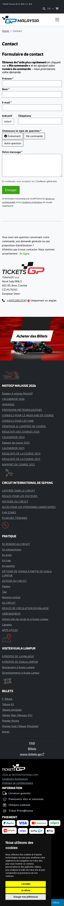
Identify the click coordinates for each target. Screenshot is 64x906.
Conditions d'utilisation (31, 202)
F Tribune (7, 698)
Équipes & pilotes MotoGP (17, 393)
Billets (32, 749)
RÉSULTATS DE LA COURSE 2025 (21, 459)
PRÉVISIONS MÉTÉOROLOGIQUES (22, 410)
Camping (7, 624)
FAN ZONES (9, 512)
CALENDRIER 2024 (13, 437)
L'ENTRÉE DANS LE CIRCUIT (18, 490)
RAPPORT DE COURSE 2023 (18, 464)
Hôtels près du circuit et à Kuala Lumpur (25, 619)
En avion (7, 555)
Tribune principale (12, 709)
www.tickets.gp (32, 754)
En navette (8, 566)
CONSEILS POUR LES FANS (18, 420)
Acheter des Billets (32, 335)
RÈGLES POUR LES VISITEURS (19, 496)
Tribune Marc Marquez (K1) (17, 715)
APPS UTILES (10, 630)
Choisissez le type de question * (21, 130)
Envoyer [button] (11, 190)
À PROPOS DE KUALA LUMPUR (20, 661)
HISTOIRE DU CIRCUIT (15, 501)
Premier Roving (10, 720)
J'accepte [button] (25, 884)
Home (5, 31)
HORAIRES (8, 404)
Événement (12, 136)
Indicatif (7, 115)
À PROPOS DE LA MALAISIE (18, 656)
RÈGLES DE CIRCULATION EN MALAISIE (25, 608)
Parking (6, 586)
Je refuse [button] (25, 890)
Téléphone (24, 115)
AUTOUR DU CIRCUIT (14, 581)
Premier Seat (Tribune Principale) (20, 726)
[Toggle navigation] (57, 19)
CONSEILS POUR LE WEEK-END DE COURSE (28, 415)
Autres (6, 731)
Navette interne (11, 597)
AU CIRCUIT (9, 602)
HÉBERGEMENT (11, 613)
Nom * (6, 89)
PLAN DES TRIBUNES (14, 518)
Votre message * (12, 152)
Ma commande (34, 136)
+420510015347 (17, 300)
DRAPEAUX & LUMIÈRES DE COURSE (24, 426)
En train (6, 560)
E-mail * (7, 102)
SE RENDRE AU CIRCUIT (16, 544)
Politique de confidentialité (17, 783)
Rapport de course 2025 (16, 442)
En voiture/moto (11, 549)
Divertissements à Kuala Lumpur (20, 672)
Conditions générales (46, 181)
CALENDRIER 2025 (13, 448)
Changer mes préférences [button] (25, 897)
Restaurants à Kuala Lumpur (18, 667)
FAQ (32, 743)
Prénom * (7, 78)
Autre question (12, 143)
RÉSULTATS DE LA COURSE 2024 (21, 453)
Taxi (4, 591)
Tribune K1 (8, 704)
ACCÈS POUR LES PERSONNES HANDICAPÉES (29, 507)
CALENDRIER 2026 (13, 399)
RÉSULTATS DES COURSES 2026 (20, 431)
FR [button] (49, 8)
